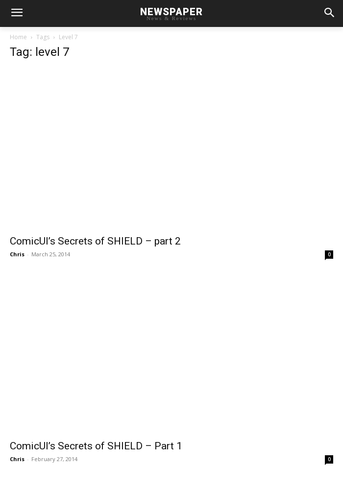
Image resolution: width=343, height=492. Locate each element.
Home (18, 37)
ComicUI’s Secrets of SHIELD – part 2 (95, 241)
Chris (17, 254)
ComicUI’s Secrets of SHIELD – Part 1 (96, 446)
